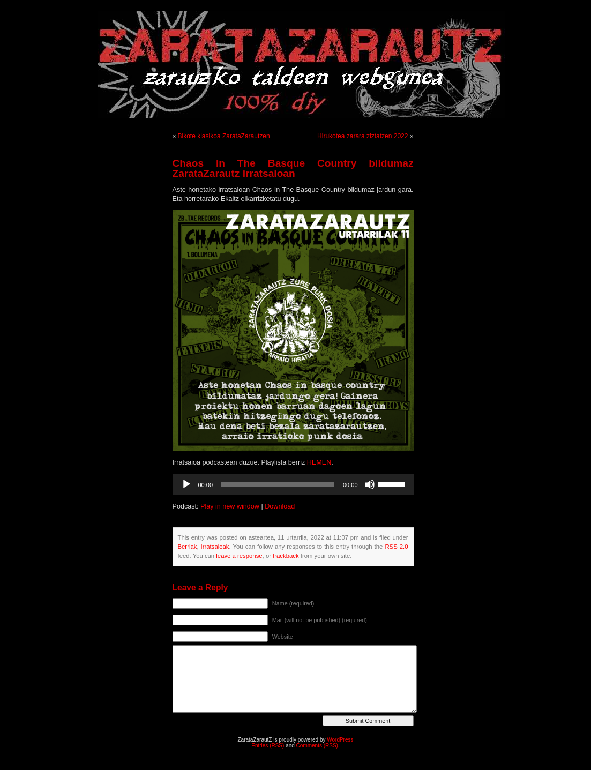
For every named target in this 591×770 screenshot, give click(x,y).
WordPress (340, 740)
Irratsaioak (215, 546)
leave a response (239, 555)
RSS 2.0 (396, 546)
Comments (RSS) (317, 746)
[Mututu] (369, 484)
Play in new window (229, 506)
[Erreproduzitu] (186, 484)
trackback (285, 555)
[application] (293, 484)
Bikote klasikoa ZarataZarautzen (224, 136)
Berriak (187, 546)
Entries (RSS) (267, 746)
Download (280, 506)
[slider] (277, 484)
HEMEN (319, 462)
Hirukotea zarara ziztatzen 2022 (362, 136)
